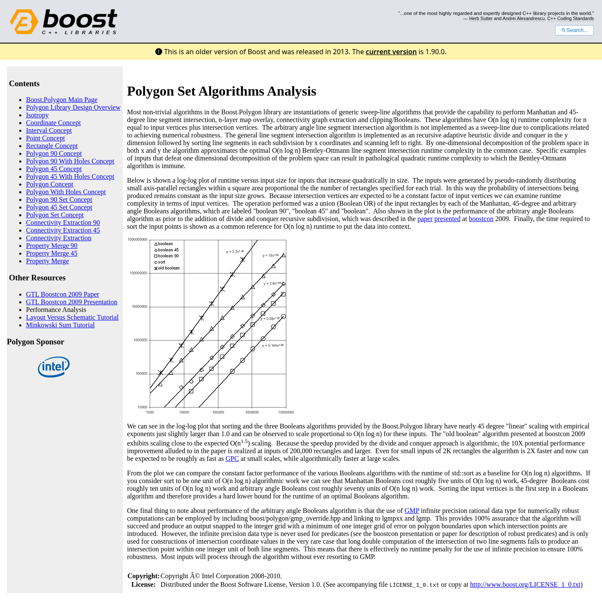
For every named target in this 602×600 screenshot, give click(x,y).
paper (425, 218)
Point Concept (45, 138)
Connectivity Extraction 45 (63, 230)
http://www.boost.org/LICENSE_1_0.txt (525, 584)
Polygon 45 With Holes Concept (70, 176)
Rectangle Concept (52, 145)
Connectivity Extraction (58, 238)
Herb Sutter (481, 18)
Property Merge (47, 261)
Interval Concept (49, 130)
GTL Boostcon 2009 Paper (62, 294)
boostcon (481, 218)
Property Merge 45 (52, 253)
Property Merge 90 (52, 245)
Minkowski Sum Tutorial (60, 325)
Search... (574, 30)
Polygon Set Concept (55, 214)
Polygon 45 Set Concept (59, 207)
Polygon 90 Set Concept (59, 199)
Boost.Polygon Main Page (62, 99)
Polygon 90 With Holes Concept (70, 161)
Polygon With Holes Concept (66, 191)
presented (447, 218)
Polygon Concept (49, 184)
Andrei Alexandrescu (524, 18)
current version (391, 51)
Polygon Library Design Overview (73, 107)
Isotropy (37, 115)
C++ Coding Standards (570, 18)
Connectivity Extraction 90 (63, 222)
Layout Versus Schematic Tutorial (72, 317)
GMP (411, 510)
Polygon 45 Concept (54, 168)
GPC (232, 458)
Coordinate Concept (53, 122)
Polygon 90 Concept (54, 153)
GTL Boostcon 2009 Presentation (71, 302)
